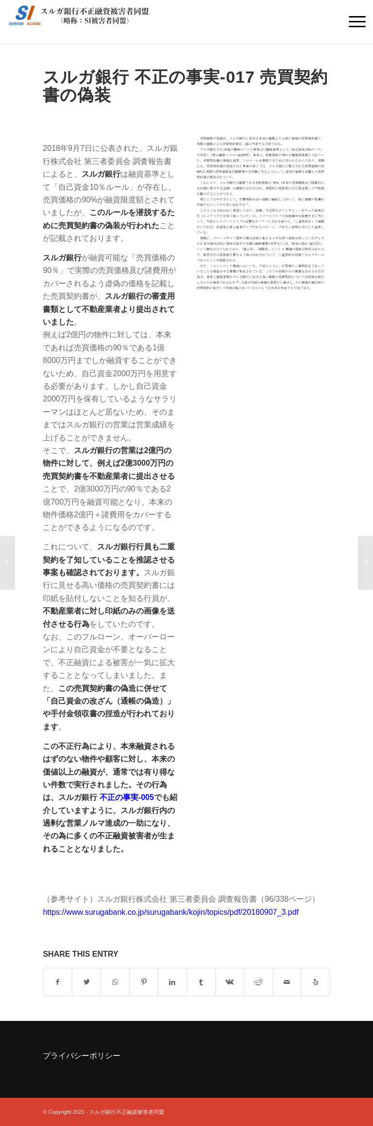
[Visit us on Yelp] (316, 982)
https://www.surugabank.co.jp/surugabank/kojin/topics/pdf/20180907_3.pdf (171, 912)
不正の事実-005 (127, 797)
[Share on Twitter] (86, 982)
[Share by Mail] (287, 982)
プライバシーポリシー (81, 1056)
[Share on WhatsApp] (115, 982)
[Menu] (352, 22)
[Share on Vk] (230, 982)
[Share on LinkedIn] (172, 982)
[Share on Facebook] (57, 982)
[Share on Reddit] (258, 982)
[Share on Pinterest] (144, 982)
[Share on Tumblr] (201, 982)
